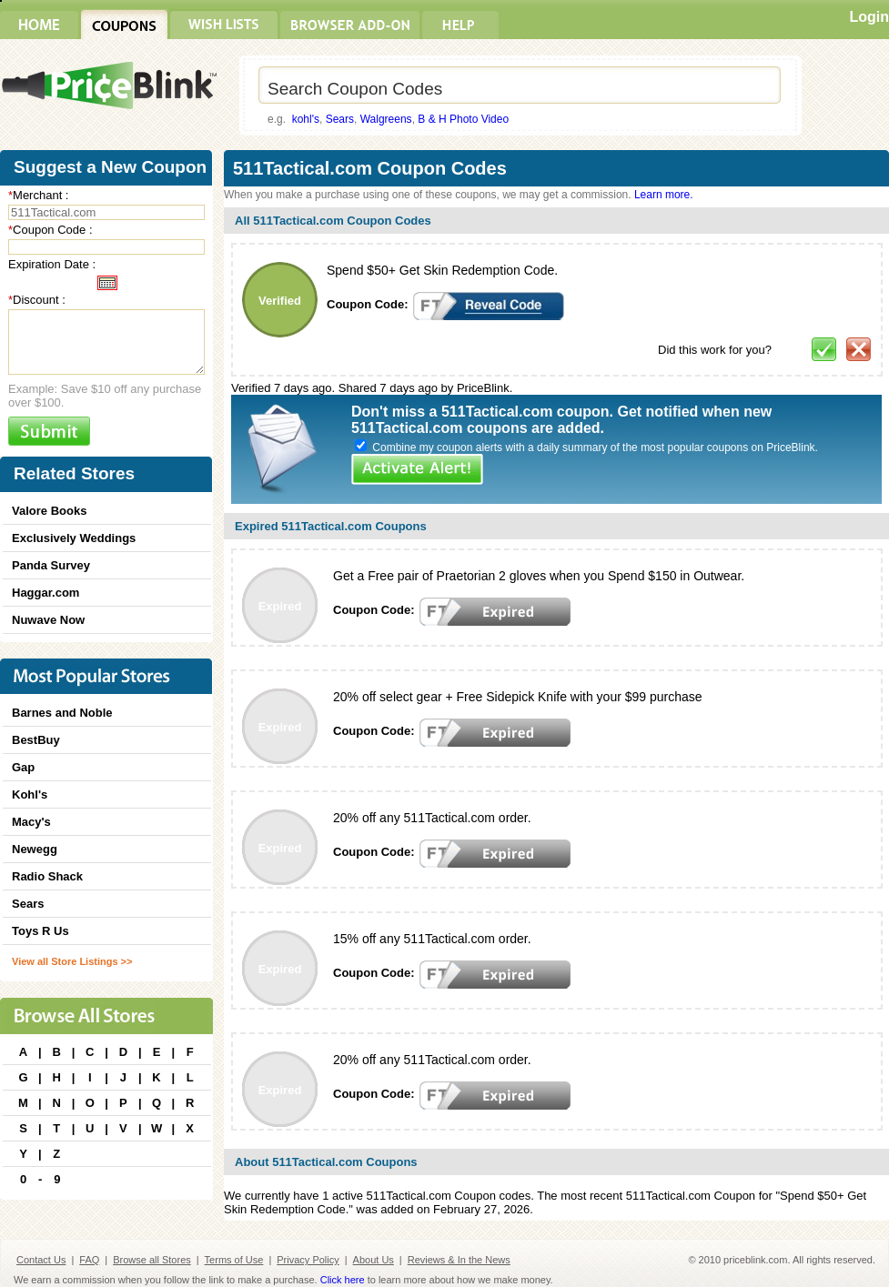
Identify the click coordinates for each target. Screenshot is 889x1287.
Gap (23, 767)
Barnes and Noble (62, 712)
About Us (373, 1259)
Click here (342, 1279)
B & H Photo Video (463, 119)
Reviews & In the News (459, 1259)
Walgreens (386, 119)
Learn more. (663, 194)
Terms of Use (234, 1259)
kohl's (305, 119)
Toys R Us (40, 931)
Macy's (31, 822)
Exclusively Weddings (74, 538)
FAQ (89, 1259)
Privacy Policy (307, 1259)
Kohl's (29, 794)
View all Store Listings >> (72, 961)
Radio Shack (47, 876)
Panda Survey (51, 565)
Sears (340, 119)
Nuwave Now (48, 620)
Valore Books (49, 511)
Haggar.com (45, 592)
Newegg (34, 849)
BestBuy (36, 740)
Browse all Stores (152, 1259)
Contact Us (41, 1259)
